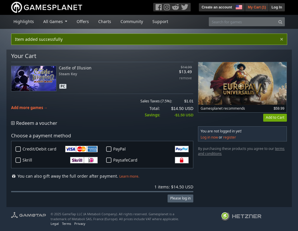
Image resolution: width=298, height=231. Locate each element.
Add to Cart (275, 117)
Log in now (209, 137)
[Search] (280, 21)
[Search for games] (242, 21)
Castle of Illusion (75, 68)
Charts (104, 21)
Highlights (23, 21)
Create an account (216, 7)
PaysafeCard (151, 160)
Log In (277, 7)
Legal (55, 223)
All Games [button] (53, 21)
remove (185, 78)
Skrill (60, 160)
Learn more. (129, 176)
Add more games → (29, 107)
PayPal (151, 149)
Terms (66, 223)
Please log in (180, 198)
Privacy (79, 223)
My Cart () (257, 7)
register (229, 137)
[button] (238, 6)
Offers (83, 21)
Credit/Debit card (60, 149)
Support (160, 21)
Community (131, 21)
